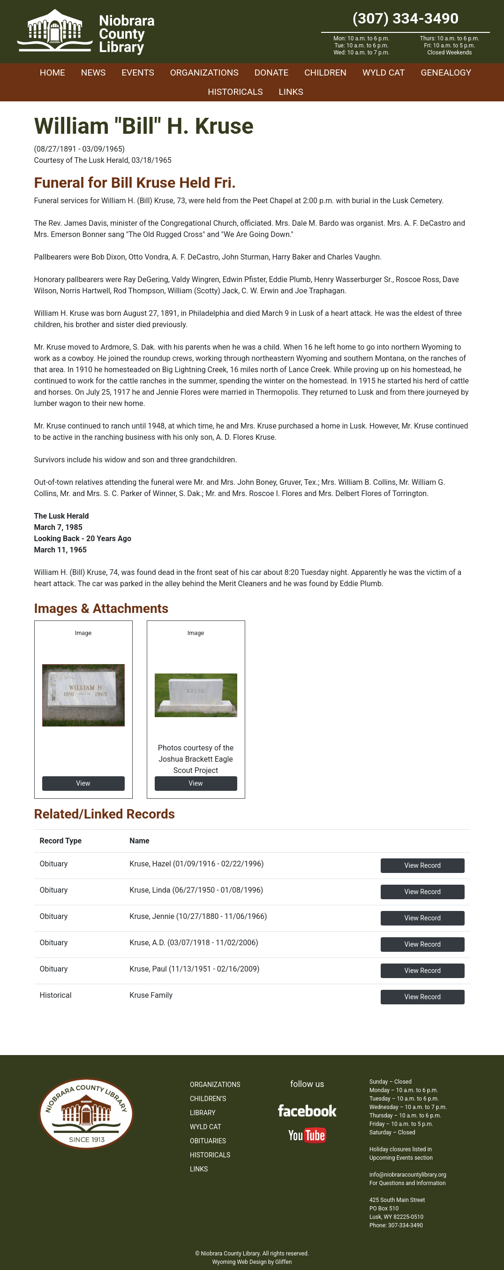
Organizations (204, 72)
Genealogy (446, 72)
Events (137, 72)
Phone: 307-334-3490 (396, 1225)
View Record (423, 865)
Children (325, 72)
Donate (272, 72)
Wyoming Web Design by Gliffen (252, 1262)
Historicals (235, 91)
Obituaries (208, 1141)
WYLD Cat (383, 72)
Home (52, 72)
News (93, 72)
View (83, 783)
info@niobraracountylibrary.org (407, 1174)
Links (291, 91)
